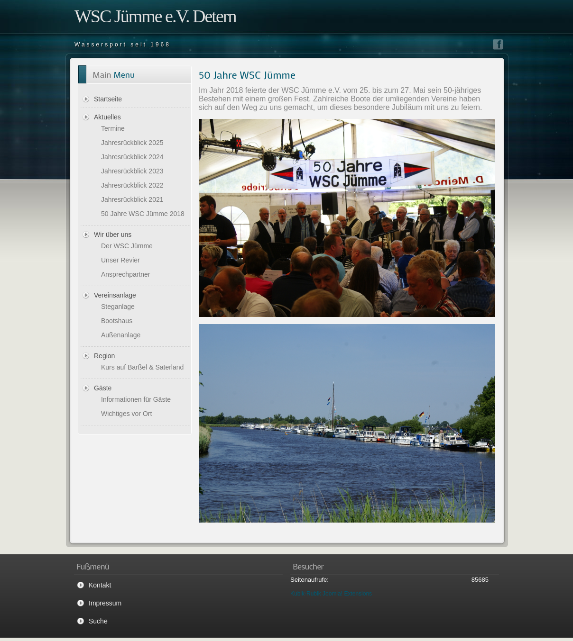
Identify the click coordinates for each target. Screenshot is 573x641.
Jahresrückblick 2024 (132, 157)
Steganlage (118, 306)
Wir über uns (112, 234)
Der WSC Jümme (127, 246)
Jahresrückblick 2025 (132, 142)
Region (104, 356)
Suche (98, 621)
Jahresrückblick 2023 (132, 171)
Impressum (105, 603)
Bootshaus (116, 321)
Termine (113, 128)
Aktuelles (107, 117)
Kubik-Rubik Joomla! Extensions (331, 593)
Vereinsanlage (115, 295)
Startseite (108, 99)
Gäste (102, 388)
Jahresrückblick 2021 (132, 199)
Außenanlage (120, 335)
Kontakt (100, 585)
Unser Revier (120, 260)
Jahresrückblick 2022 (132, 185)
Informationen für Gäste (136, 399)
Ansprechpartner (125, 274)
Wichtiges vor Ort (126, 413)
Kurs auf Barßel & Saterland (142, 367)
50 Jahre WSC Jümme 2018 (143, 213)
